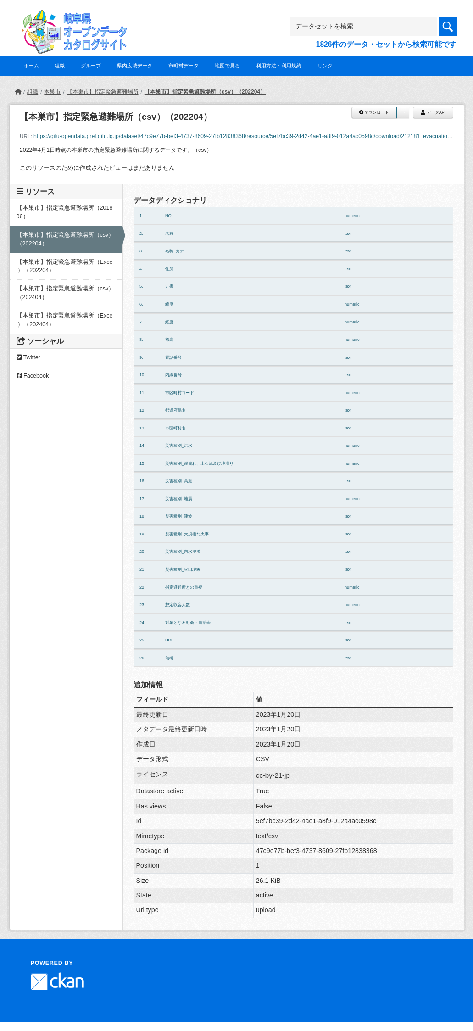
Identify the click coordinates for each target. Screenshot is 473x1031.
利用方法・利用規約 (278, 65)
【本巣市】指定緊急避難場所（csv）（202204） (205, 92)
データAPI (433, 112)
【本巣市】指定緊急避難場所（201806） (65, 212)
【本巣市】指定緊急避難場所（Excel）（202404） (65, 320)
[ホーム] (18, 92)
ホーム (31, 65)
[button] (402, 112)
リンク (325, 65)
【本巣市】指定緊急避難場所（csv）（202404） (66, 293)
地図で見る (227, 65)
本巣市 (52, 92)
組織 (60, 65)
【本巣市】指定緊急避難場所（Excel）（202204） (65, 266)
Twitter (28, 357)
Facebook (33, 376)
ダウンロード (374, 112)
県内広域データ (134, 65)
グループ (91, 65)
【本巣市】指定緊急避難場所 (103, 92)
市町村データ (183, 65)
